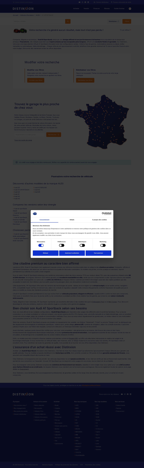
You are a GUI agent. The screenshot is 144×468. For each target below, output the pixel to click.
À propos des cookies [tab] (99, 219)
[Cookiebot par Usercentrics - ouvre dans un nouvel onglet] (103, 213)
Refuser (45, 253)
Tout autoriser (98, 253)
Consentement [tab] (44, 219)
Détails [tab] (72, 219)
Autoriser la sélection (72, 253)
